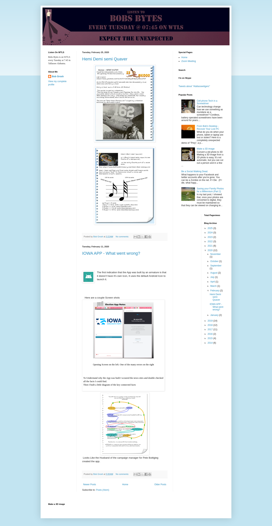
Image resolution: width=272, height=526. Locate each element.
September (215, 265)
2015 (210, 338)
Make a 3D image (206, 148)
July (212, 277)
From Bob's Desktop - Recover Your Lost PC (208, 127)
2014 (210, 343)
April (212, 281)
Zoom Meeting (188, 61)
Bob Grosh (58, 76)
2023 (210, 237)
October (214, 261)
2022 (210, 241)
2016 (210, 334)
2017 (210, 329)
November (215, 254)
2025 (210, 228)
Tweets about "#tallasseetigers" (194, 86)
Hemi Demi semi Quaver (105, 59)
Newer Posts (89, 484)
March (213, 286)
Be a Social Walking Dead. (194, 171)
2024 (210, 232)
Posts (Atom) (102, 490)
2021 (210, 245)
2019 (210, 320)
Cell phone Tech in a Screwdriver (207, 102)
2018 (210, 325)
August (214, 272)
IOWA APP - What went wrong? (111, 253)
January (214, 315)
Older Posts (160, 484)
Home (125, 484)
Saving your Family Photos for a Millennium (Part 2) (210, 190)
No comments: (123, 236)
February (215, 290)
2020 (210, 250)
